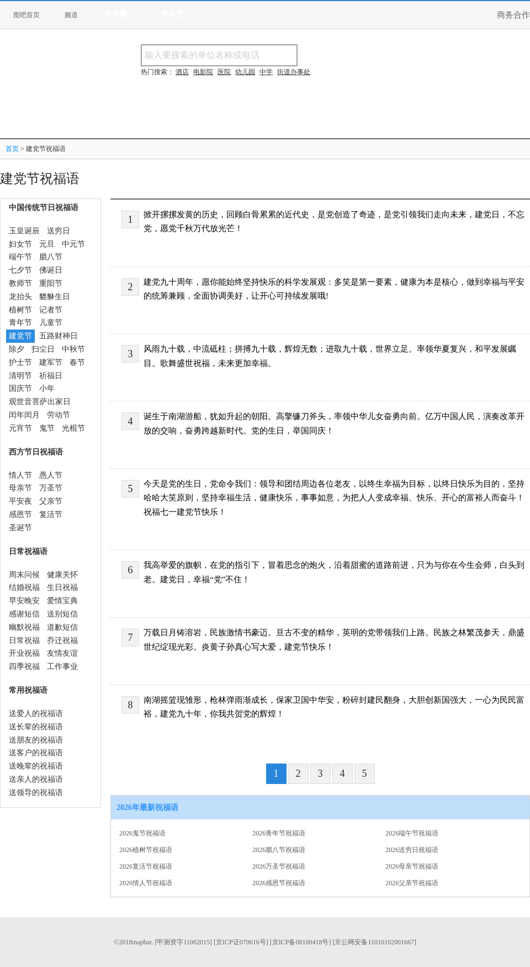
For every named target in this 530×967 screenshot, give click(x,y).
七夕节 (20, 270)
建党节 (20, 336)
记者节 (50, 310)
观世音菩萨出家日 (40, 402)
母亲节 (20, 488)
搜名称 (325, 55)
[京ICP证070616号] (241, 942)
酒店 (182, 72)
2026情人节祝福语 (145, 883)
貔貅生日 (54, 296)
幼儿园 (245, 72)
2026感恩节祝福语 (278, 883)
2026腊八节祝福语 (278, 850)
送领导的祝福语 (36, 792)
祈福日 (50, 376)
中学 (266, 72)
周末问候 (24, 575)
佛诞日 (50, 270)
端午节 (20, 257)
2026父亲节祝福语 (411, 883)
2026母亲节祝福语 (411, 866)
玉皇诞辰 (24, 231)
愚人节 (50, 475)
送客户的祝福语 (36, 753)
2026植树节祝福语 (145, 850)
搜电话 (377, 55)
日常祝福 (24, 640)
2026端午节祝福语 (411, 833)
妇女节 (20, 244)
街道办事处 (293, 72)
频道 (71, 15)
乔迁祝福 (62, 640)
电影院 (203, 72)
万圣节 (50, 488)
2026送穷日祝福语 (411, 850)
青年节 (20, 322)
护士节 (20, 362)
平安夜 (20, 501)
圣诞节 (20, 528)
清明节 (20, 376)
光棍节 (73, 428)
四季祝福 (24, 666)
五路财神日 (58, 336)
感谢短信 (24, 614)
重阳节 (50, 283)
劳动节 (58, 415)
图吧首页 (26, 15)
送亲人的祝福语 (36, 779)
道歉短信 (62, 627)
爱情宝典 (62, 601)
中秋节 (73, 349)
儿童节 (50, 322)
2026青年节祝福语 (278, 833)
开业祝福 (24, 653)
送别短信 (62, 614)
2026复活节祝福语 (145, 866)
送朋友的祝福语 (36, 740)
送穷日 (58, 231)
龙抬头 (20, 296)
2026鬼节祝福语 (142, 833)
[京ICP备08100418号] (300, 942)
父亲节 (50, 501)
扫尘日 (43, 349)
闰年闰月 (24, 415)
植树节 (20, 310)
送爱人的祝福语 (36, 713)
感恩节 (20, 514)
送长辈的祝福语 (36, 727)
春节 (77, 362)
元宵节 (20, 428)
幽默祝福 (24, 627)
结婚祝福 (24, 587)
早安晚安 (24, 601)
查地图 (116, 13)
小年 (47, 388)
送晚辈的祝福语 (36, 766)
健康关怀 (62, 575)
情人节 (20, 475)
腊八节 (50, 257)
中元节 (73, 244)
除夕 (16, 349)
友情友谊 (62, 653)
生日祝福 (62, 587)
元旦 (47, 244)
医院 (224, 72)
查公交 (172, 13)
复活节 (50, 514)
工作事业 (62, 666)
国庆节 (20, 388)
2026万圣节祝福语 (278, 866)
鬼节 (47, 428)
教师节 (20, 283)
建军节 (50, 362)
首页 (12, 149)
